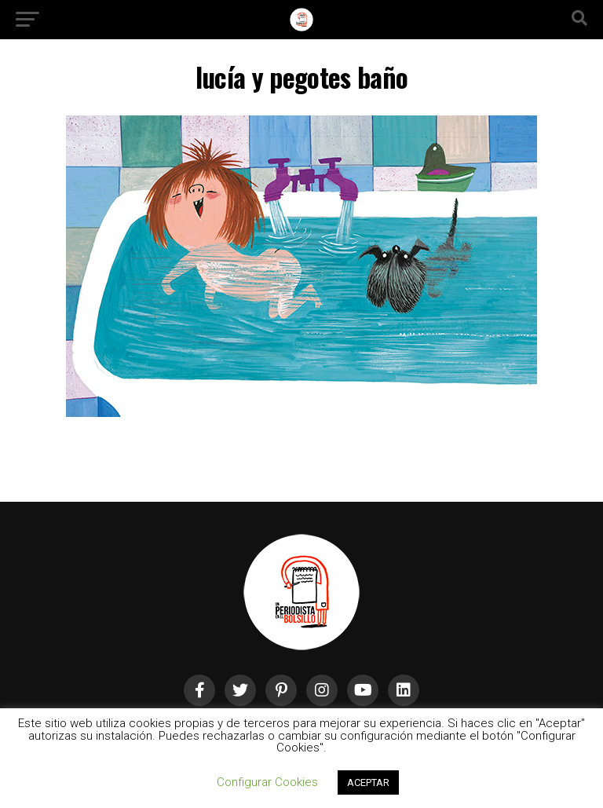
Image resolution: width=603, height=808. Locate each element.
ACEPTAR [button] (368, 782)
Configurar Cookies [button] (267, 782)
